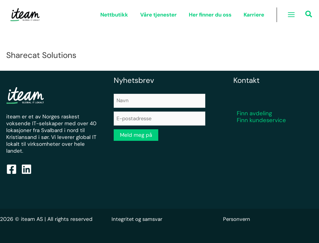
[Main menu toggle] (291, 14)
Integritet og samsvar (138, 219)
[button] (309, 15)
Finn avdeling (254, 113)
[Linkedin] (26, 169)
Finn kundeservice (261, 120)
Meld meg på (136, 135)
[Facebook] (11, 169)
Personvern (237, 219)
